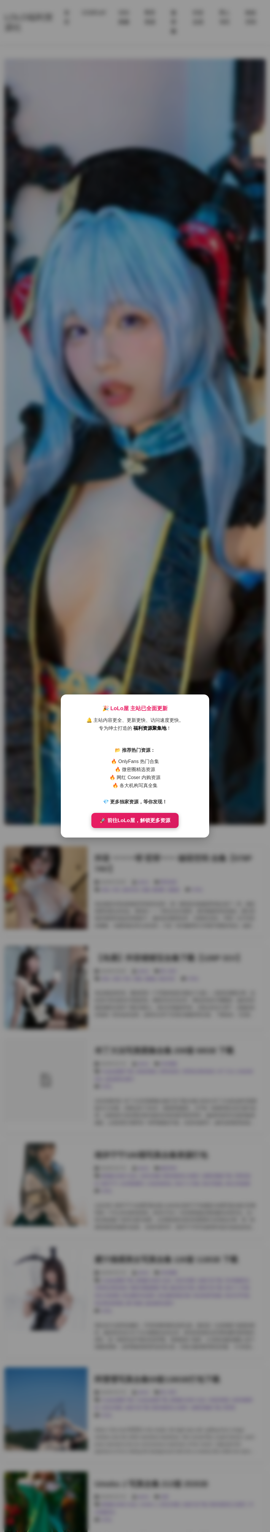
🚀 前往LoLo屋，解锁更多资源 (135, 820)
